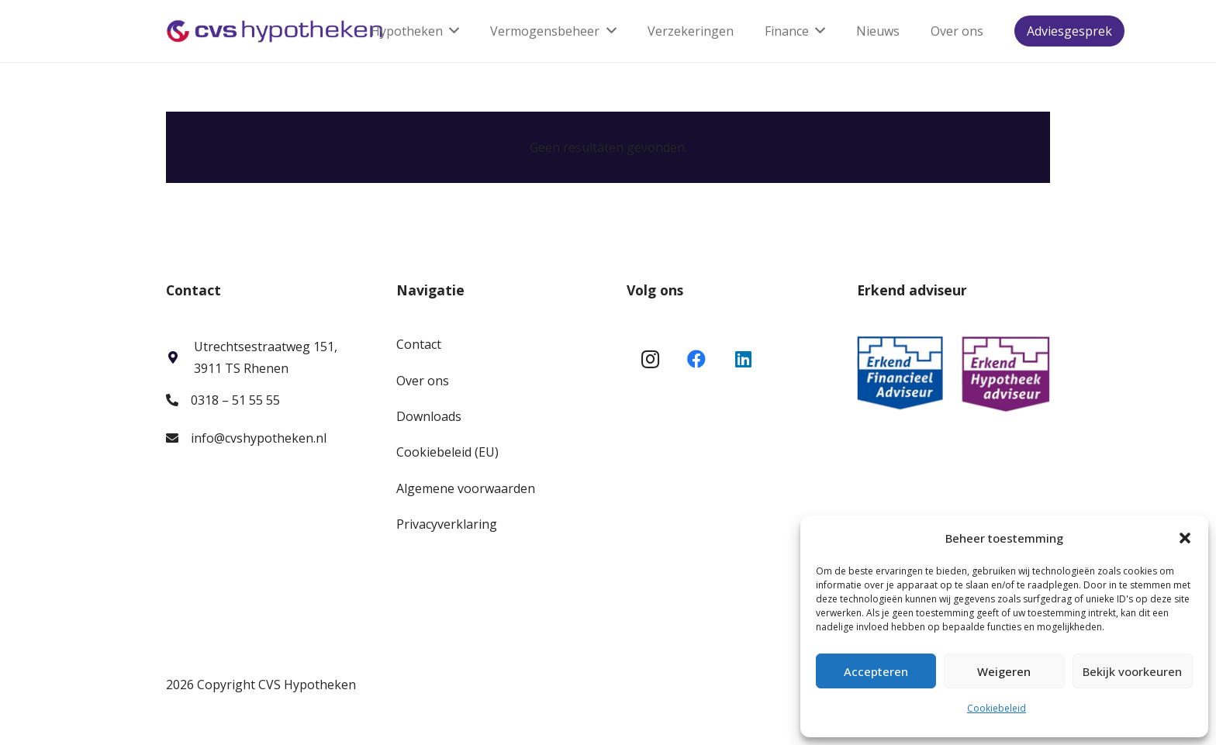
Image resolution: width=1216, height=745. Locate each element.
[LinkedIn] (743, 359)
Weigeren (1004, 671)
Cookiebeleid (996, 708)
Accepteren (876, 671)
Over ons (422, 380)
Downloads (428, 416)
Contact (418, 344)
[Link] (275, 31)
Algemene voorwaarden (465, 488)
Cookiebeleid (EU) (447, 451)
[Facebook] (696, 359)
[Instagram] (650, 359)
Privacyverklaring (446, 524)
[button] (1185, 538)
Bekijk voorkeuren (1132, 671)
